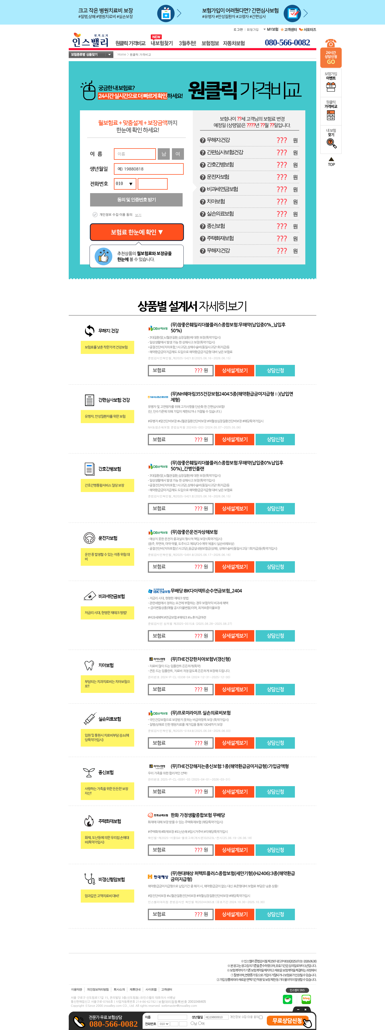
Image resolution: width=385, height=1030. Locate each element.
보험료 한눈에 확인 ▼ (137, 232)
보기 (138, 215)
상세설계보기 (235, 370)
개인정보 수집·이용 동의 (115, 214)
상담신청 (275, 370)
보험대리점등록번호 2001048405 (182, 1002)
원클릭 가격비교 (140, 54)
